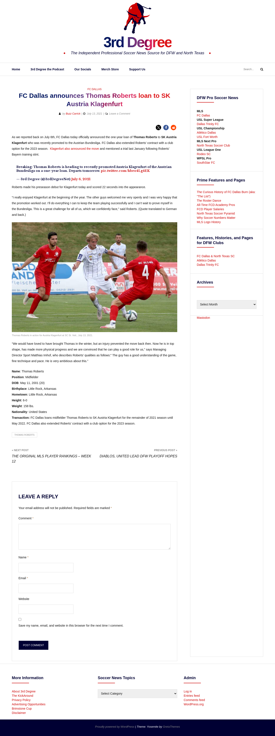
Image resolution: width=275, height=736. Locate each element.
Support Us (137, 69)
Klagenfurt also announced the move (74, 148)
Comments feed (194, 700)
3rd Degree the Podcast (47, 69)
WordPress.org (194, 704)
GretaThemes (171, 726)
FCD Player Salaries (210, 209)
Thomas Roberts (24, 435)
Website (23, 599)
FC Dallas (94, 89)
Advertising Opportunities (28, 704)
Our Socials (82, 69)
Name (23, 557)
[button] (158, 127)
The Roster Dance (209, 200)
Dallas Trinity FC (208, 124)
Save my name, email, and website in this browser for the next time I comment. (71, 625)
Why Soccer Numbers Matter (216, 217)
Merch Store (110, 69)
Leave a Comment (119, 113)
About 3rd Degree (24, 691)
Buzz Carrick (73, 113)
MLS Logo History (209, 222)
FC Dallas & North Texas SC (216, 256)
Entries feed (192, 695)
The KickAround (22, 695)
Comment (26, 518)
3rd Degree (137, 41)
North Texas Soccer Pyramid (216, 213)
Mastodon (203, 317)
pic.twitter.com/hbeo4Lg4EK (125, 171)
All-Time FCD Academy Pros (216, 205)
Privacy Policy (21, 700)
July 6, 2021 (80, 179)
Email (23, 578)
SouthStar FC (206, 162)
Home (16, 69)
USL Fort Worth (207, 137)
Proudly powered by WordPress (115, 726)
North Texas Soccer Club (213, 145)
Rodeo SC (204, 154)
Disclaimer (19, 713)
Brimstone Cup (22, 708)
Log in (188, 691)
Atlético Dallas (206, 132)
